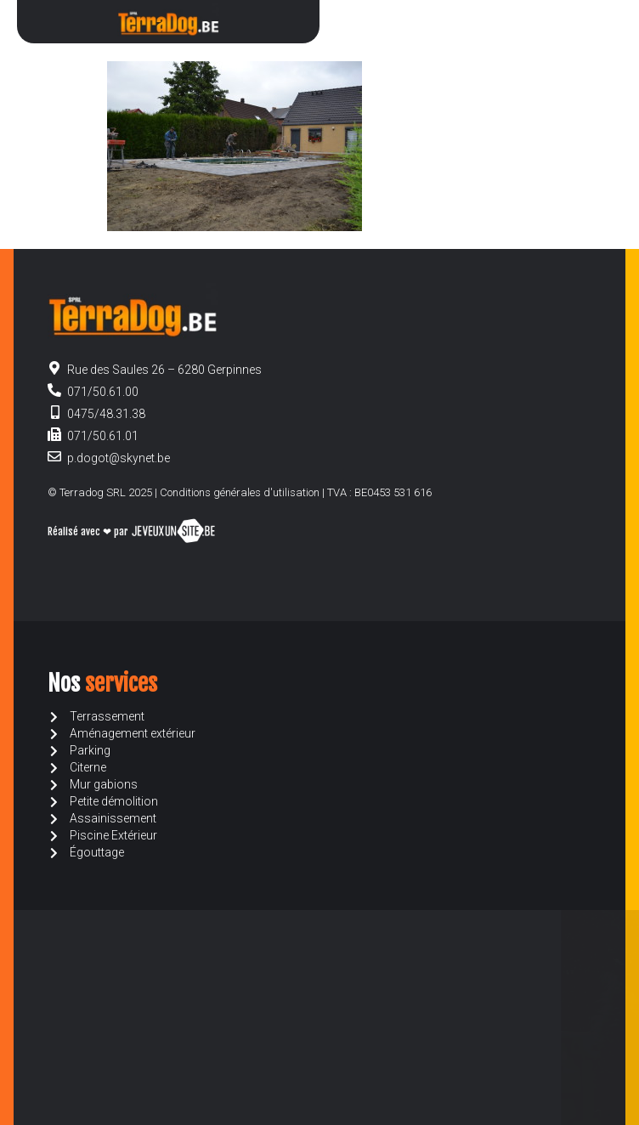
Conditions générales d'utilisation (240, 492)
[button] (591, 22)
